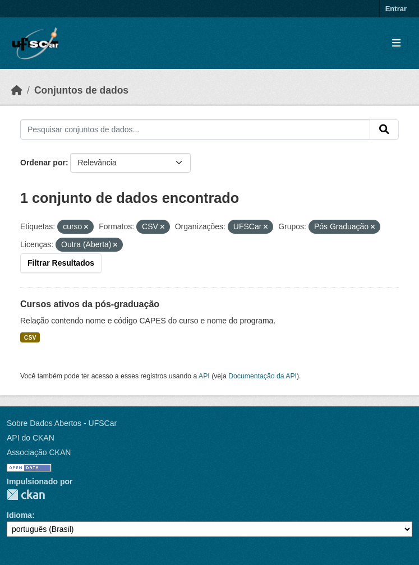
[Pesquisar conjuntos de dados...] (195, 129)
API (204, 376)
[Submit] (384, 129)
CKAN (26, 495)
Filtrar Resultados (60, 262)
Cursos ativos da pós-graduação (89, 304)
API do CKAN (30, 437)
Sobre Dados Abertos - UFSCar (62, 423)
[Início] (16, 90)
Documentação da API (262, 376)
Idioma (19, 515)
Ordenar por (43, 162)
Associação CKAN (39, 452)
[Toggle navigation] (396, 43)
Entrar (396, 8)
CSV (30, 337)
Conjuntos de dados (81, 90)
